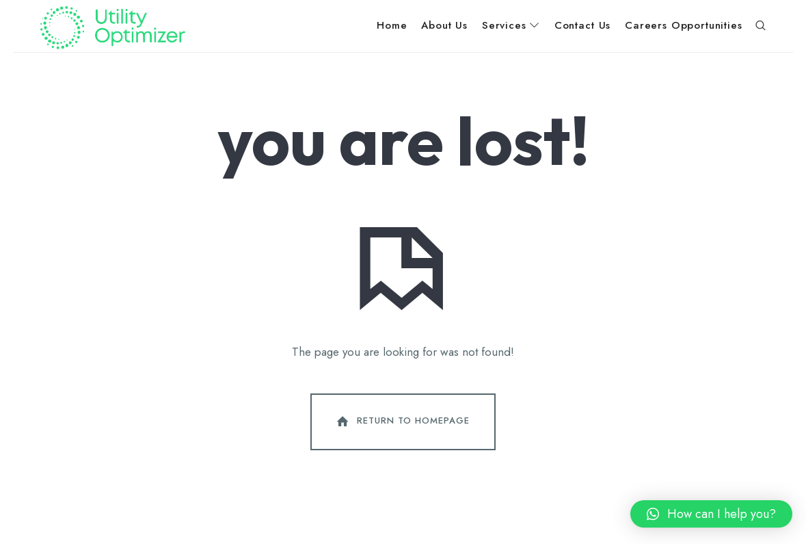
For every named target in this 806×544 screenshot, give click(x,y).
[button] (711, 514)
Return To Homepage (402, 421)
